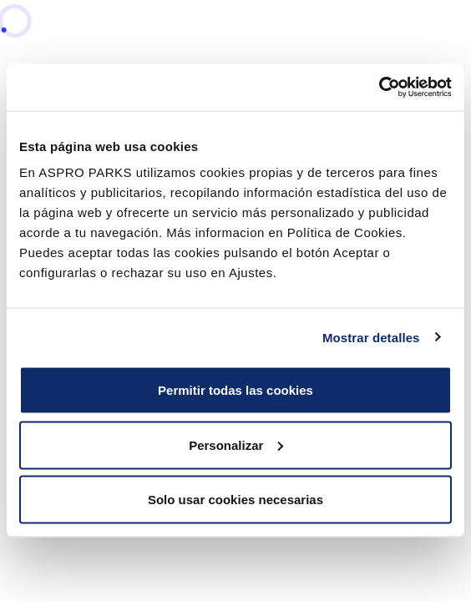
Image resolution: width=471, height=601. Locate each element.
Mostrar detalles (371, 337)
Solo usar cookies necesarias (235, 499)
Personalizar (236, 444)
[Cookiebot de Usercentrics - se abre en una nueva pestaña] (379, 87)
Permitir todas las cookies (235, 390)
